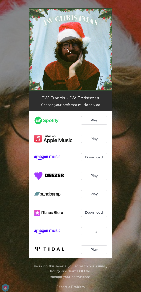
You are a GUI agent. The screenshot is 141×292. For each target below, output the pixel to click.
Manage (55, 277)
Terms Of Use (79, 271)
